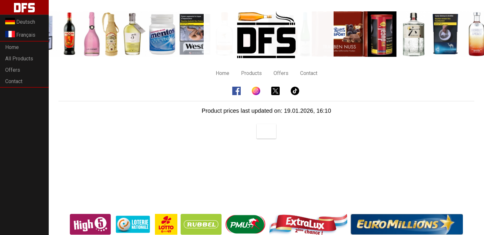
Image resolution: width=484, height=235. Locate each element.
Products (251, 73)
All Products (19, 59)
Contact (13, 81)
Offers (12, 70)
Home (12, 47)
